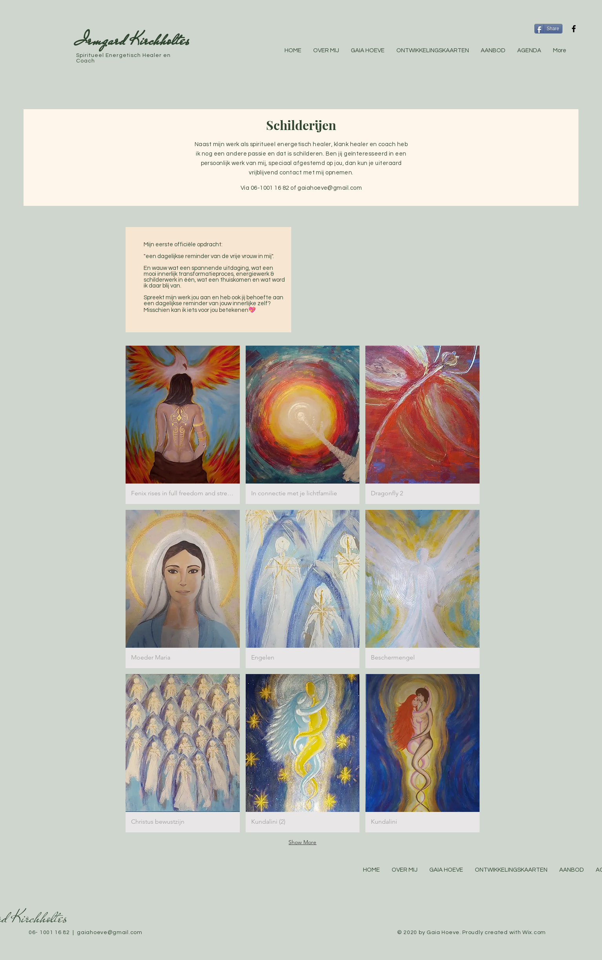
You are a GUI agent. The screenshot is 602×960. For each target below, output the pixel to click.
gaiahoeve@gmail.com (329, 188)
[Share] (548, 28)
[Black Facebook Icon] (573, 28)
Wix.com (534, 932)
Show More (302, 842)
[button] (183, 425)
